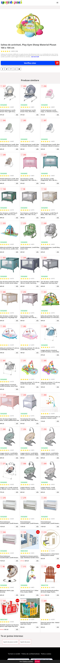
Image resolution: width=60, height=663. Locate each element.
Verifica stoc (41, 63)
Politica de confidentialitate (30, 654)
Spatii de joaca (25, 642)
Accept (37, 661)
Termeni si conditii (14, 654)
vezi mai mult (35, 56)
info (17, 114)
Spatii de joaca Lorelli (10, 642)
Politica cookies (46, 654)
